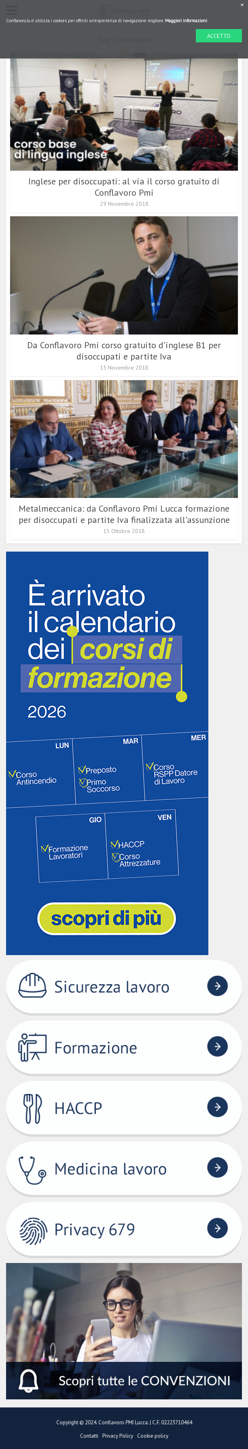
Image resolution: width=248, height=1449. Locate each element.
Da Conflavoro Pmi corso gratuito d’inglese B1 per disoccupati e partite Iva (124, 350)
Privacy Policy (117, 1435)
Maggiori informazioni (186, 20)
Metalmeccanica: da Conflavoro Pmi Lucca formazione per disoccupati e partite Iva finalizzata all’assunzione (124, 514)
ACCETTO (219, 36)
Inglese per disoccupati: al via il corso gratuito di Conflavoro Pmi (124, 187)
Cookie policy (152, 1435)
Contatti (89, 1435)
